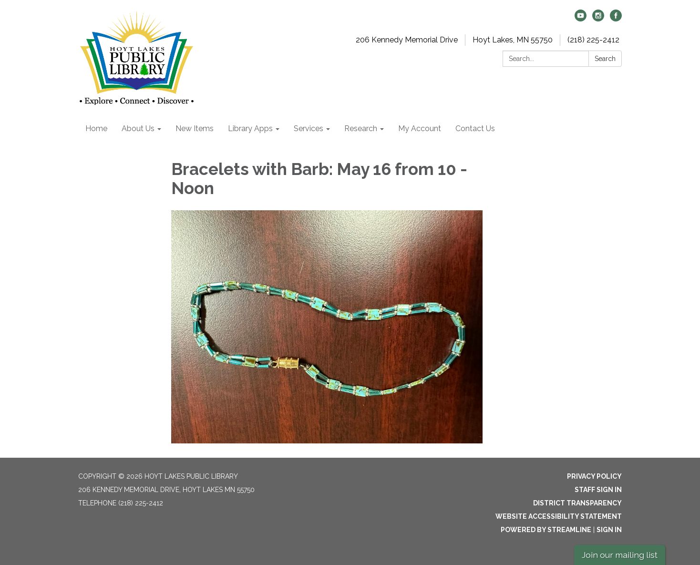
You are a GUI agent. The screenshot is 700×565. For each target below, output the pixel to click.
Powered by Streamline (546, 530)
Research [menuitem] (360, 128)
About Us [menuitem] (138, 128)
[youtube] (581, 18)
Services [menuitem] (308, 128)
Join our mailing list (620, 555)
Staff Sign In (598, 489)
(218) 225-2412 (593, 39)
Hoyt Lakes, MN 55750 (513, 39)
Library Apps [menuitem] (250, 128)
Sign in (609, 530)
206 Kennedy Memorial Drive (407, 39)
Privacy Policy (594, 476)
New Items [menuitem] (194, 128)
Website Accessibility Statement (558, 516)
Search (605, 58)
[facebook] (616, 18)
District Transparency (577, 503)
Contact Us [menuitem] (475, 128)
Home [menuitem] (96, 128)
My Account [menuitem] (419, 128)
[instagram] (598, 18)
